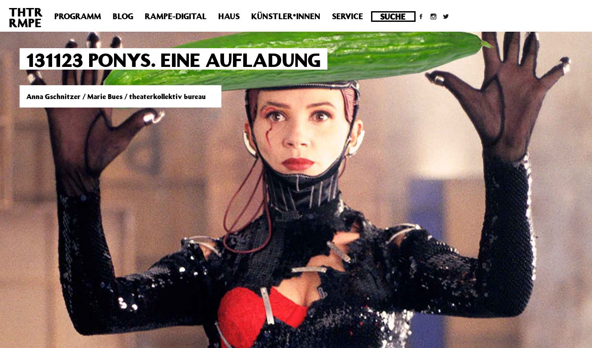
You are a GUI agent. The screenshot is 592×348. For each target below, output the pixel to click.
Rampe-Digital (176, 16)
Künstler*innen (285, 16)
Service (347, 16)
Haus (229, 16)
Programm (77, 16)
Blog (123, 16)
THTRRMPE (26, 17)
